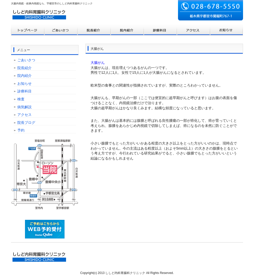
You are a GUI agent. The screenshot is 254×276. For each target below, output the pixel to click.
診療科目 (24, 91)
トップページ (27, 30)
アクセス (24, 115)
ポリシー (193, 30)
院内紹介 (24, 76)
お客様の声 (160, 30)
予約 (20, 130)
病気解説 (24, 107)
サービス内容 (93, 30)
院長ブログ (26, 123)
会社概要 (226, 30)
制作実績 (127, 30)
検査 (20, 99)
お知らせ (24, 83)
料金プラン (60, 30)
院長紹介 (24, 68)
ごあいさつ (26, 60)
